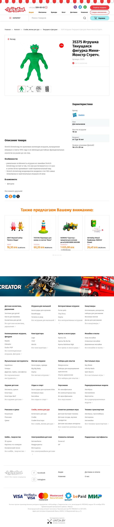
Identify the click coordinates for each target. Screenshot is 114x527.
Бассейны (35, 396)
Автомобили (90, 393)
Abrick (33, 344)
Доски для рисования (93, 320)
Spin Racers (89, 372)
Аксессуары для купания (41, 310)
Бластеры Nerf (10, 396)
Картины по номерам (13, 445)
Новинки (84, 12)
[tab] (21, 89)
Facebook (38, 473)
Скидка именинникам (99, 12)
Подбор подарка (99, 7)
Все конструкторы (39, 348)
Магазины (42, 12)
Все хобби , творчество (15, 451)
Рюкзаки (8, 417)
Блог (64, 12)
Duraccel (61, 441)
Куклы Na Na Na (64, 341)
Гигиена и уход (37, 317)
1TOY (33, 341)
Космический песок (12, 448)
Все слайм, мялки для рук (42, 424)
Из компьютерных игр (67, 393)
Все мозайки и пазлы (94, 348)
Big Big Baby (36, 369)
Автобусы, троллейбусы (94, 414)
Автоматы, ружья (11, 389)
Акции (31, 12)
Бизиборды (35, 314)
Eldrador (8, 344)
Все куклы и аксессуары (69, 348)
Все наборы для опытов (68, 378)
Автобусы (88, 389)
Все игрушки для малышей (43, 320)
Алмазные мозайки (92, 341)
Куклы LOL (62, 338)
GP (59, 445)
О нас (87, 476)
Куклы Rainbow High (66, 344)
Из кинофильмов (65, 389)
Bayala (7, 341)
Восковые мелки (91, 317)
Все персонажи (65, 399)
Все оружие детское (14, 399)
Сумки (7, 420)
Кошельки (9, 414)
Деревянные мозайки (93, 344)
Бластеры (8, 393)
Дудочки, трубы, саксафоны (15, 372)
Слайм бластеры (37, 420)
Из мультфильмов (65, 396)
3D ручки (8, 441)
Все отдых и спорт (39, 399)
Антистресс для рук (39, 414)
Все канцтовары (92, 323)
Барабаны (9, 365)
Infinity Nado (90, 369)
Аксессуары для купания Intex (43, 389)
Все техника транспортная (97, 424)
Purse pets (62, 310)
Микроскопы (63, 365)
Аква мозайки (90, 338)
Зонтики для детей (12, 313)
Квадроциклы (36, 445)
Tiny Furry (61, 314)
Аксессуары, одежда (39, 365)
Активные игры (37, 393)
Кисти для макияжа (12, 317)
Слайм (33, 417)
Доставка (73, 12)
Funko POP (9, 348)
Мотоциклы (36, 448)
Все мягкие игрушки (40, 375)
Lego (33, 338)
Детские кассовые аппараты (69, 424)
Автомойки (89, 420)
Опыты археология (65, 375)
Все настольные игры (94, 375)
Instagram (38, 479)
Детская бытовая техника (68, 414)
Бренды (54, 12)
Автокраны (89, 417)
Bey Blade (88, 365)
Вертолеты (89, 396)
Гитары (7, 369)
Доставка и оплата (92, 472)
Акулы (60, 317)
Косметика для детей (13, 320)
